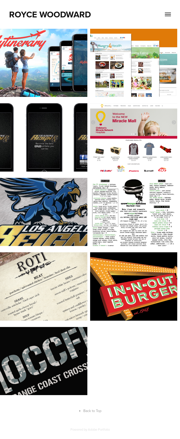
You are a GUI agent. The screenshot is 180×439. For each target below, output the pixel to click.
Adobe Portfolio (99, 429)
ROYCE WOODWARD (50, 14)
